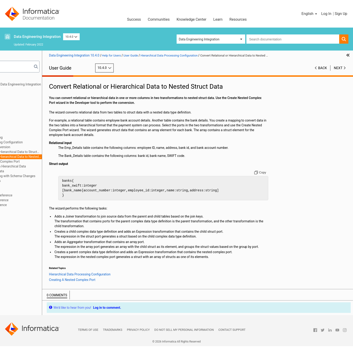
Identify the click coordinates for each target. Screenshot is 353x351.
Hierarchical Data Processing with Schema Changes (45, 176)
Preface (13, 79)
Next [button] (338, 68)
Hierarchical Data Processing (28, 137)
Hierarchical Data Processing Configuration (38, 142)
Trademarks (112, 334)
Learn (217, 19)
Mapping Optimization (23, 94)
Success (134, 19)
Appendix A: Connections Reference (33, 195)
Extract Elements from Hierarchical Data (43, 166)
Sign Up (341, 13)
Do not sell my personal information (184, 334)
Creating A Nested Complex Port (42, 161)
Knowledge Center (192, 19)
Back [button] (322, 68)
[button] (309, 13)
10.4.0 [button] (71, 36)
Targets (13, 103)
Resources (238, 19)
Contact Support (231, 334)
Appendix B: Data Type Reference (31, 200)
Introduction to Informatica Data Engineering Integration (48, 84)
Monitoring (15, 132)
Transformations (19, 108)
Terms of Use (88, 334)
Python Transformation (24, 113)
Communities (159, 19)
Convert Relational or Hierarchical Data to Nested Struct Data (47, 157)
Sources (13, 99)
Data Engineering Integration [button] (199, 39)
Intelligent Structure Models (27, 181)
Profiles (13, 128)
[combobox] (292, 39)
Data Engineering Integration (37, 36)
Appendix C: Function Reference (30, 205)
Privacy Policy (138, 334)
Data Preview (17, 118)
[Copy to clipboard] (271, 173)
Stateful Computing (21, 190)
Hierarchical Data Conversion (35, 147)
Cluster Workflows (21, 123)
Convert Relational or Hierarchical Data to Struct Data (46, 152)
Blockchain (15, 185)
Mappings (15, 89)
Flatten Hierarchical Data (32, 171)
